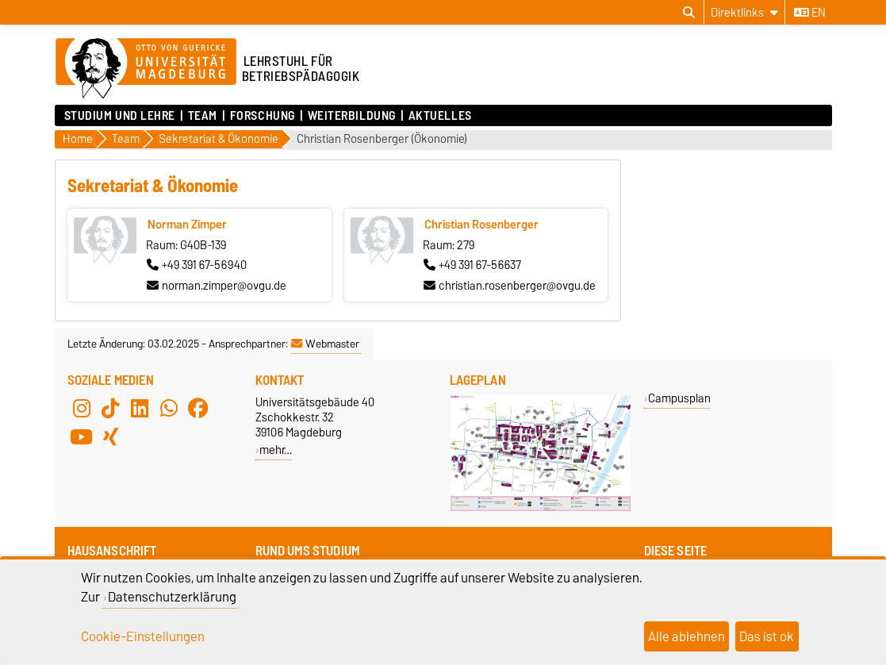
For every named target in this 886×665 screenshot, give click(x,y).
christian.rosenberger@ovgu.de (510, 285)
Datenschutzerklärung (172, 597)
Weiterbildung (352, 115)
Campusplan (679, 398)
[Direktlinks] (744, 12)
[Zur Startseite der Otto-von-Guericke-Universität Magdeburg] (146, 69)
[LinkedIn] (139, 408)
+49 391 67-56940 (197, 265)
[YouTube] (81, 437)
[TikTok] (110, 408)
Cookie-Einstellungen (143, 636)
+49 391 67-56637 (472, 265)
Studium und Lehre (120, 115)
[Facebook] (198, 408)
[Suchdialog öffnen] (689, 12)
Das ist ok (766, 636)
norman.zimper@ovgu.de (216, 285)
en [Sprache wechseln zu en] (810, 12)
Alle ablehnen (686, 636)
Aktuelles (440, 115)
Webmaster (325, 343)
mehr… (275, 449)
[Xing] (110, 437)
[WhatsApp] (169, 408)
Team (202, 115)
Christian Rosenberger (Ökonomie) (382, 139)
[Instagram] (81, 408)
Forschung (262, 115)
